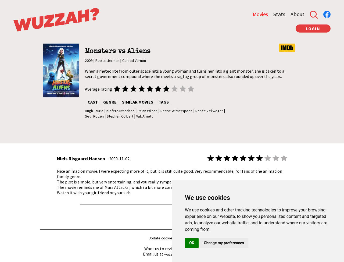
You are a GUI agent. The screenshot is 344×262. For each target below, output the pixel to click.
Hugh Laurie (94, 110)
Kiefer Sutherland (120, 110)
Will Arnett (144, 116)
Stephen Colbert (120, 116)
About (297, 14)
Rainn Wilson (147, 110)
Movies (260, 14)
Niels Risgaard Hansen (81, 158)
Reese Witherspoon (176, 110)
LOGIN (313, 28)
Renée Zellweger (209, 110)
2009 (88, 60)
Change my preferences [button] (224, 243)
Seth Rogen (94, 116)
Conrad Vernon (134, 60)
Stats (279, 14)
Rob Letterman (107, 60)
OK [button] (191, 243)
